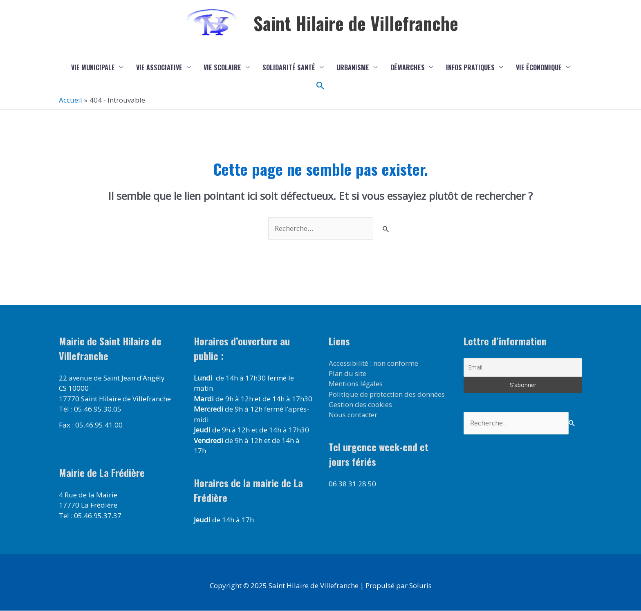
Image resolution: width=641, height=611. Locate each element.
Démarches (407, 67)
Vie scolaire (222, 67)
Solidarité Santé (288, 67)
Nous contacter (353, 415)
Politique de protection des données (387, 394)
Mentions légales (356, 384)
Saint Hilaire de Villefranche (356, 23)
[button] (320, 86)
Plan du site (348, 373)
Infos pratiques (470, 67)
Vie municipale (93, 67)
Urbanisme (352, 67)
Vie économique (539, 67)
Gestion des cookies (360, 405)
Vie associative (159, 67)
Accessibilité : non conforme (374, 363)
